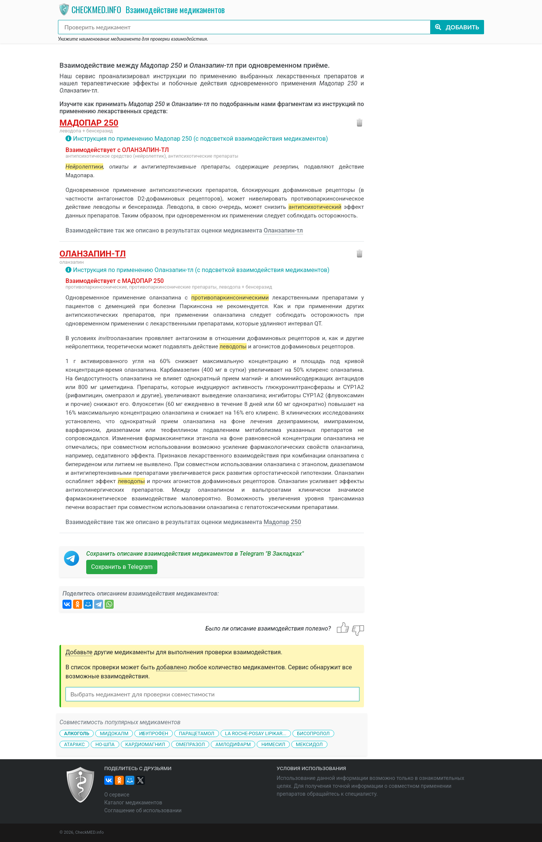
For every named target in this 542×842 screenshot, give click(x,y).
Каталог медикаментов (133, 802)
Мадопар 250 (88, 123)
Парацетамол (196, 733)
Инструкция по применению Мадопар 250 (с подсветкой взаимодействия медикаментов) (200, 138)
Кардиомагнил (145, 744)
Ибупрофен (153, 733)
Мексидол (309, 744)
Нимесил (273, 744)
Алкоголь (76, 733)
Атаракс (74, 744)
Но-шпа (104, 744)
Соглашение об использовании (142, 810)
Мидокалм (114, 733)
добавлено (171, 667)
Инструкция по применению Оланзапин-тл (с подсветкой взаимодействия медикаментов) (201, 270)
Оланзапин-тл (283, 230)
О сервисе (116, 795)
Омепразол (190, 744)
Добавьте (79, 652)
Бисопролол (313, 733)
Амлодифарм (233, 744)
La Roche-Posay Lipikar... (255, 733)
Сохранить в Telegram (121, 566)
